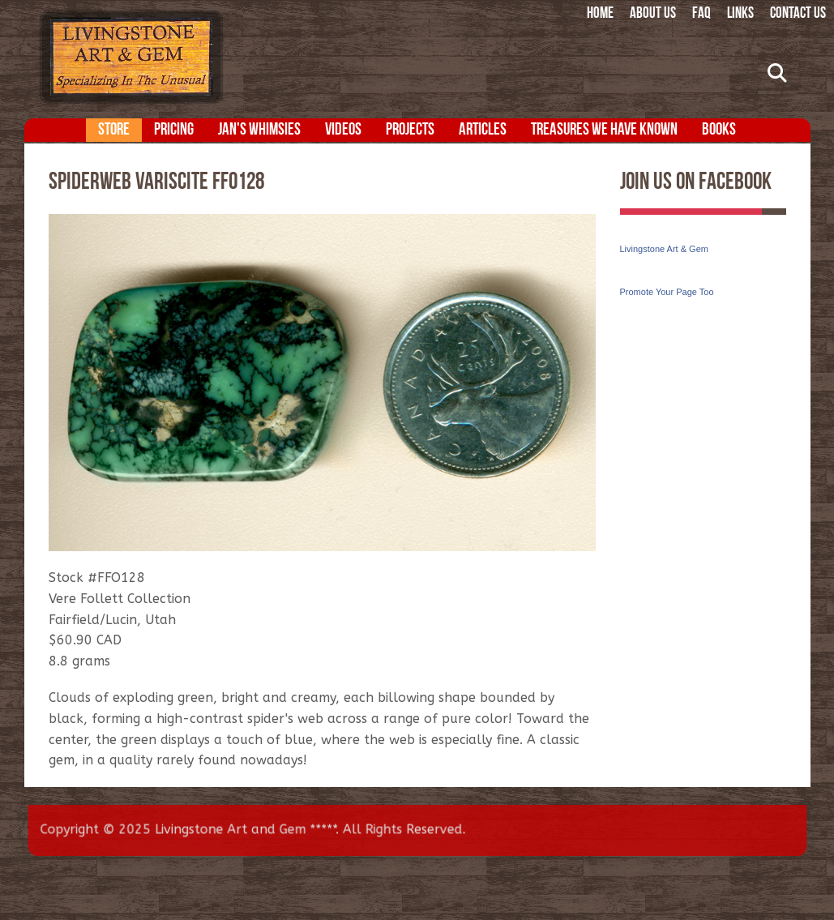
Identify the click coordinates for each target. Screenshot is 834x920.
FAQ (701, 14)
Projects (410, 130)
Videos (343, 130)
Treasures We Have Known (604, 130)
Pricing (174, 130)
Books (719, 130)
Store (114, 130)
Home (600, 14)
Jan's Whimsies (259, 130)
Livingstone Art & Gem (664, 249)
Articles (483, 130)
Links (740, 14)
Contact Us (798, 14)
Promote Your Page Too (667, 292)
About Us (653, 14)
